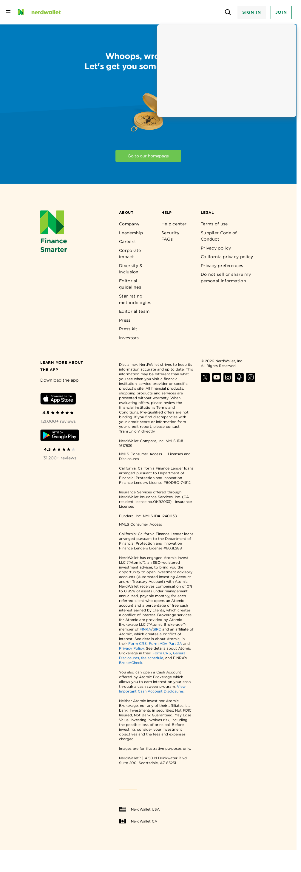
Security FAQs (170, 236)
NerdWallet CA (138, 821)
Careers (127, 241)
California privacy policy (227, 256)
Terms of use (214, 224)
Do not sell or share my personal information (226, 277)
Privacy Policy (131, 648)
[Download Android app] (59, 436)
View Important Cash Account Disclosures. (152, 688)
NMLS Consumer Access (140, 454)
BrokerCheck (130, 662)
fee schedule (152, 658)
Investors (129, 337)
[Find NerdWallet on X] (205, 380)
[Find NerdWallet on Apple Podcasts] (239, 380)
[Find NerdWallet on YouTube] (216, 380)
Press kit (128, 328)
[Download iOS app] (58, 400)
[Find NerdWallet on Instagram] (227, 380)
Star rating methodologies (135, 299)
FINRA (145, 629)
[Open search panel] (227, 12)
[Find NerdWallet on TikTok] (250, 380)
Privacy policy (216, 248)
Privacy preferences (222, 265)
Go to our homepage (148, 156)
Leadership (131, 232)
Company (129, 224)
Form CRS (137, 643)
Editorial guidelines (130, 284)
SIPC (157, 629)
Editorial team (134, 311)
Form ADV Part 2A (165, 643)
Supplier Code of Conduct (219, 236)
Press (125, 320)
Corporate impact (130, 253)
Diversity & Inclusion (131, 269)
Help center (173, 224)
